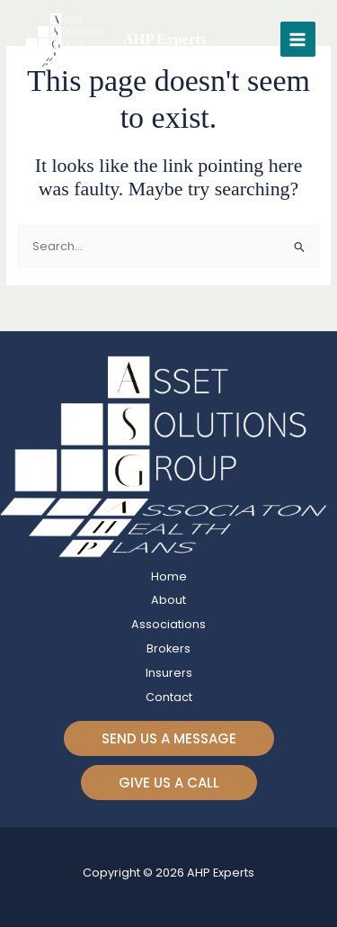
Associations (168, 624)
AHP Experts (165, 39)
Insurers (169, 672)
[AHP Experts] (66, 40)
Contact (169, 697)
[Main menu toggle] (297, 39)
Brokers (168, 648)
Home (169, 576)
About (168, 600)
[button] (169, 738)
